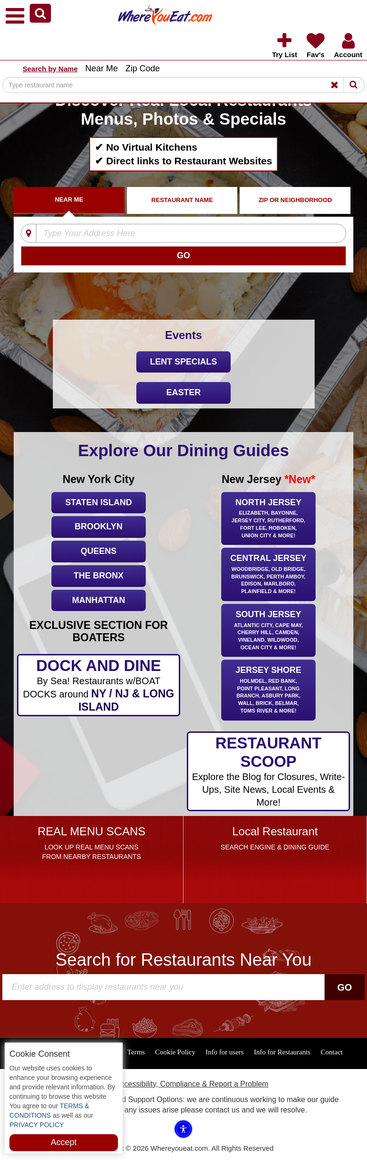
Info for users (225, 1052)
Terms (136, 1052)
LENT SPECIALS (183, 361)
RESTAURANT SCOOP (268, 771)
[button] (40, 13)
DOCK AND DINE (98, 685)
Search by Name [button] (50, 69)
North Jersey (268, 519)
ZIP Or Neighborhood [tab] (295, 200)
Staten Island (98, 502)
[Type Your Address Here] (177, 233)
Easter (183, 392)
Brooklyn (98, 526)
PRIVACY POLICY (36, 1125)
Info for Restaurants (282, 1052)
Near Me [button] (101, 68)
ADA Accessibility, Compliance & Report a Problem (183, 1084)
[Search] (183, 85)
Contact (332, 1052)
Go (344, 987)
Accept (63, 1142)
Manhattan (98, 600)
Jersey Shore (268, 690)
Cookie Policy (175, 1052)
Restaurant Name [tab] (182, 200)
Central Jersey (268, 574)
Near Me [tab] (69, 199)
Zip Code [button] (142, 68)
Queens (99, 551)
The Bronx (99, 575)
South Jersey (268, 631)
